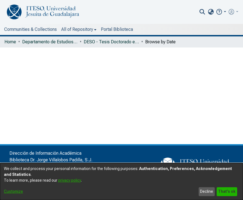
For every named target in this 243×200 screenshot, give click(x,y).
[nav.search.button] (213, 12)
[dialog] (121, 181)
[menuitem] (222, 12)
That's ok (227, 191)
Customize (13, 191)
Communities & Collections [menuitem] (30, 29)
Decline (206, 191)
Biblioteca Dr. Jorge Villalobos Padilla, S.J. (50, 159)
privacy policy (69, 180)
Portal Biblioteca (82, 29)
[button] (232, 11)
